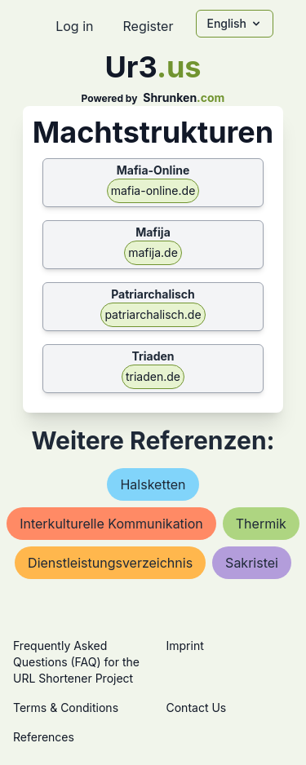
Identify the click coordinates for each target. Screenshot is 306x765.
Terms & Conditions (65, 707)
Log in (74, 26)
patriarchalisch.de (152, 314)
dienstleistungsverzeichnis (110, 563)
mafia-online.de (153, 190)
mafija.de (153, 252)
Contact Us (196, 707)
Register (147, 26)
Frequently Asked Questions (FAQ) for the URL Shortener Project (76, 662)
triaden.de (153, 376)
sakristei (251, 563)
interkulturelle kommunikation (111, 523)
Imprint (185, 645)
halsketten (152, 484)
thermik (261, 523)
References (43, 737)
